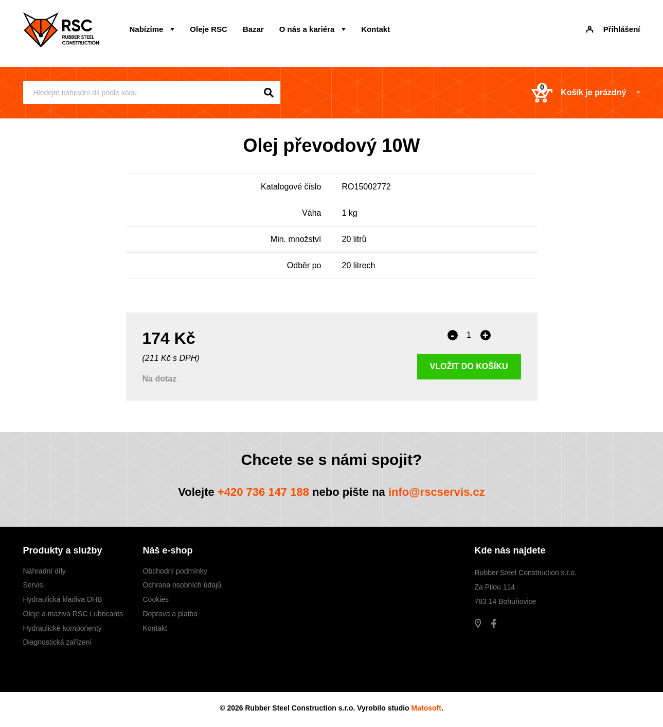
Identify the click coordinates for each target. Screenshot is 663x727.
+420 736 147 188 (263, 492)
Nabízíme (147, 29)
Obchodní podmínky (175, 571)
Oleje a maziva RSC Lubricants (73, 614)
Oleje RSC (208, 29)
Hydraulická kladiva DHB (62, 599)
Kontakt (375, 29)
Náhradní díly (44, 571)
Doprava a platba (170, 614)
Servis (33, 585)
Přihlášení (613, 29)
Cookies (156, 599)
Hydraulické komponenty (62, 628)
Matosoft (426, 708)
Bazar (253, 29)
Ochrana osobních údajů (182, 585)
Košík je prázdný (578, 92)
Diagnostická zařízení (57, 642)
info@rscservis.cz (436, 492)
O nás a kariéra (307, 29)
